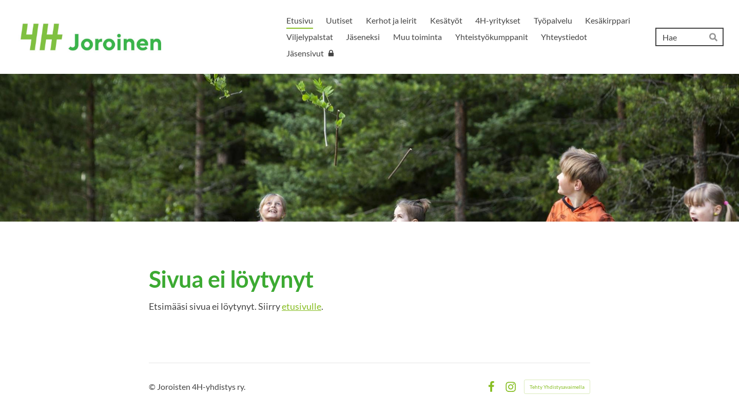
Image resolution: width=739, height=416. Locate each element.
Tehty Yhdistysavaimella (557, 387)
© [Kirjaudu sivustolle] (153, 386)
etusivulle (301, 306)
